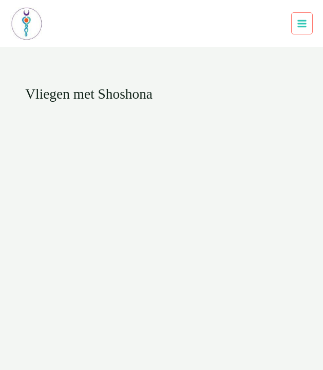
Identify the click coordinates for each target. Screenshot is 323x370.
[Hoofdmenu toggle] (302, 23)
